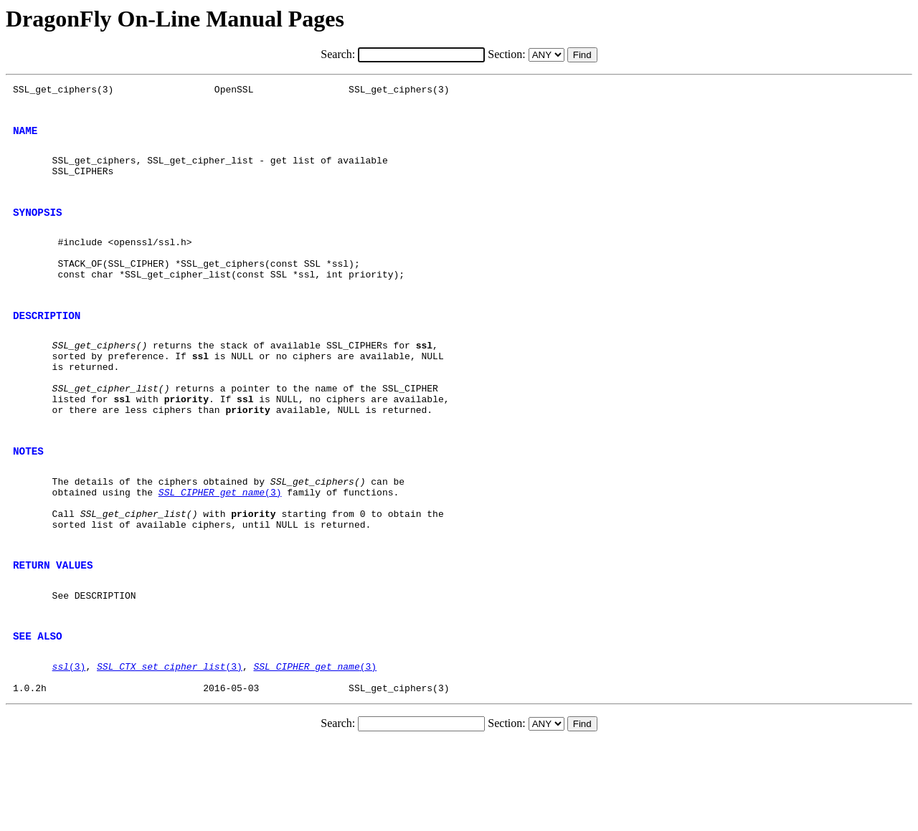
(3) (220, 552)
